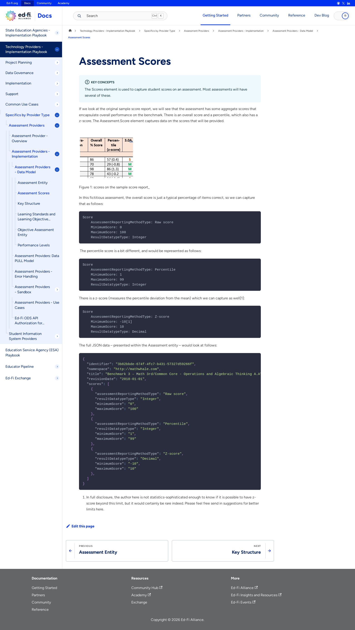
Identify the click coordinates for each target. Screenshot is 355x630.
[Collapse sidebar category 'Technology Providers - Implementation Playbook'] (57, 49)
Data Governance (19, 73)
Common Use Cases (21, 104)
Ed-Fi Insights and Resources (256, 595)
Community (44, 3)
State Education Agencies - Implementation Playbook (27, 32)
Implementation (18, 83)
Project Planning (18, 62)
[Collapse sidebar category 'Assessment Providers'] (57, 125)
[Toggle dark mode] (342, 16)
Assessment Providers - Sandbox (32, 289)
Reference (296, 15)
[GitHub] (338, 3)
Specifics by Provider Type (27, 115)
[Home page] (70, 31)
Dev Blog (321, 15)
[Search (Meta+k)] (117, 16)
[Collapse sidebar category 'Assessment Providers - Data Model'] (57, 169)
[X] (343, 3)
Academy (63, 3)
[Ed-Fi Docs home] (17, 15)
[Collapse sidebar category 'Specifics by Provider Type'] (57, 115)
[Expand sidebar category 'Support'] (57, 94)
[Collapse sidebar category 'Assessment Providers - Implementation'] (57, 154)
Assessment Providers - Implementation (31, 154)
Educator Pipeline (19, 366)
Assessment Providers (26, 125)
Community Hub (146, 588)
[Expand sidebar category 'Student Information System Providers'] (57, 336)
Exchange (139, 602)
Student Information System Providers (25, 336)
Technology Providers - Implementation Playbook (26, 49)
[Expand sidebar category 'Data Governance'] (57, 73)
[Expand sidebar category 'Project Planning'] (57, 62)
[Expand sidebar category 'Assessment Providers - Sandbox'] (57, 289)
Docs (45, 15)
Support (11, 94)
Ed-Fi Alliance (244, 588)
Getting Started (215, 15)
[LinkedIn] (348, 3)
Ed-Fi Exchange (18, 378)
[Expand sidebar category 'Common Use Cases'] (57, 104)
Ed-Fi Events (243, 602)
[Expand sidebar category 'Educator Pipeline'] (57, 366)
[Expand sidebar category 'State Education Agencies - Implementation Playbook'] (57, 33)
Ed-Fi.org (12, 3)
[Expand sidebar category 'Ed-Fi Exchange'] (57, 378)
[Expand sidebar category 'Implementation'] (57, 83)
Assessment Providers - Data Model (32, 169)
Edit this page (80, 526)
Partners (243, 15)
